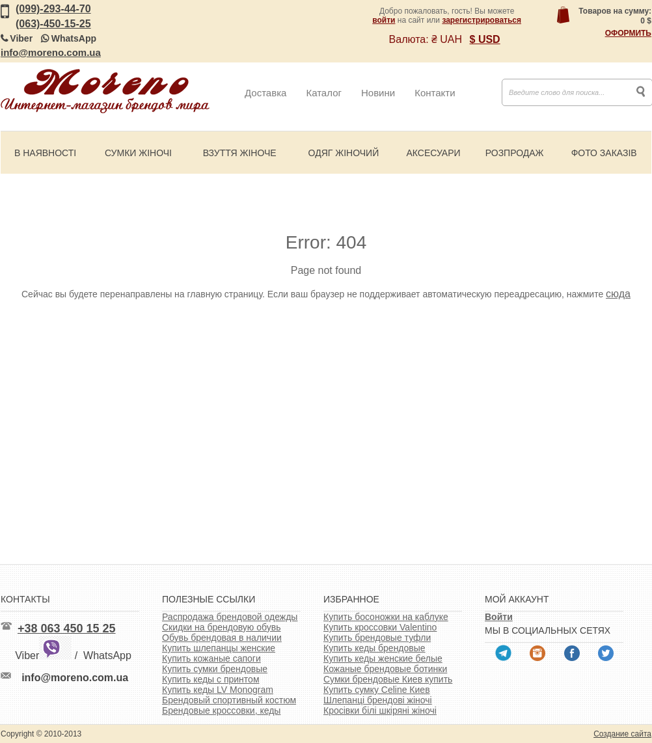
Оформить (628, 33)
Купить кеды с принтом (211, 679)
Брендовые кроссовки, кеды (221, 710)
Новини (378, 92)
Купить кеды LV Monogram (217, 689)
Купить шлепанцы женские (218, 648)
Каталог (324, 92)
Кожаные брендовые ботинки (385, 669)
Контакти (434, 92)
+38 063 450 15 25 (67, 628)
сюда (618, 293)
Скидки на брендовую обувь (221, 627)
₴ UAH (446, 39)
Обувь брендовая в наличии (222, 637)
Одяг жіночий (343, 153)
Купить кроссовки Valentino (380, 627)
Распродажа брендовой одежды (229, 617)
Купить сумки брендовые (214, 669)
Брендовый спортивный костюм (229, 700)
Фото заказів (604, 153)
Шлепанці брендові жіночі (377, 700)
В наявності (45, 153)
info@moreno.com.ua (51, 52)
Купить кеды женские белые (382, 658)
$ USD (485, 39)
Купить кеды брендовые (374, 648)
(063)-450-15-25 (53, 23)
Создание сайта (622, 733)
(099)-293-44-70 (53, 8)
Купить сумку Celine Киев (376, 689)
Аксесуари (433, 153)
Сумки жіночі (138, 153)
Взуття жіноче (240, 153)
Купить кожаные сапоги (211, 658)
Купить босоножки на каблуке (385, 617)
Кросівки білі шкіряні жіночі (380, 710)
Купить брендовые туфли (377, 637)
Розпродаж (514, 153)
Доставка (265, 92)
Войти (499, 617)
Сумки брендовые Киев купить (387, 679)
